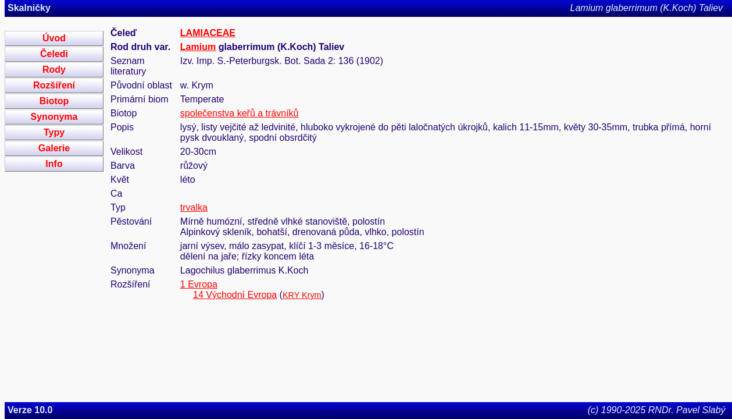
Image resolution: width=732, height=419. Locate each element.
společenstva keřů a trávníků (239, 113)
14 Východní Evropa (235, 295)
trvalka (194, 207)
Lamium (198, 47)
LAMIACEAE (207, 33)
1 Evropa (198, 284)
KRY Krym (302, 295)
